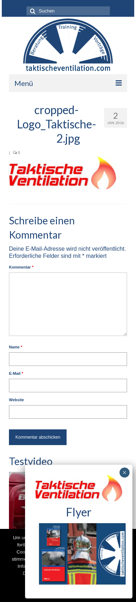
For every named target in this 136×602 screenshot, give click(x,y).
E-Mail (16, 373)
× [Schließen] (124, 472)
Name (15, 347)
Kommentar (21, 267)
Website (16, 400)
